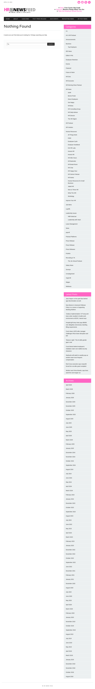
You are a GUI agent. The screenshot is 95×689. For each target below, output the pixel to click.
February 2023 (70, 541)
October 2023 (70, 507)
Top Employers (72, 47)
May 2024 (69, 482)
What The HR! (72, 193)
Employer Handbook (74, 144)
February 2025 (70, 444)
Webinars (68, 286)
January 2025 (70, 448)
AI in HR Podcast (71, 35)
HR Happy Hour (72, 171)
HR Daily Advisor (73, 112)
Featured (68, 68)
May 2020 (69, 600)
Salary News (69, 265)
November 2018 (70, 668)
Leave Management (71, 224)
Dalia (61, 8)
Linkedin (78, 2)
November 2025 (70, 406)
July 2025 (68, 423)
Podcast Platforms (71, 236)
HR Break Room (72, 164)
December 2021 (70, 571)
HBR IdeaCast (72, 216)
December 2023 (70, 503)
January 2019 (70, 659)
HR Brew (70, 105)
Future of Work (70, 72)
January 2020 (70, 617)
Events (68, 64)
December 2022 (70, 549)
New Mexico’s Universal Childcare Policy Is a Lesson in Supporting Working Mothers (76, 307)
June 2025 (69, 427)
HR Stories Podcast (73, 174)
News (67, 228)
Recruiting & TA (70, 258)
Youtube (82, 2)
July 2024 (68, 473)
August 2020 (69, 588)
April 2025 (69, 435)
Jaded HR (71, 186)
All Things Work (72, 135)
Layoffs (68, 209)
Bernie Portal (71, 96)
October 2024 (70, 461)
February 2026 (70, 393)
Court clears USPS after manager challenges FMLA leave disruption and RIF (77, 334)
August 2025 (69, 418)
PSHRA (68, 253)
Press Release (70, 241)
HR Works (71, 177)
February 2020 (70, 613)
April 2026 (69, 385)
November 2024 (70, 457)
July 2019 (68, 638)
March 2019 (69, 655)
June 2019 (69, 642)
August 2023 (69, 516)
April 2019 (69, 651)
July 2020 (68, 592)
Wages (68, 282)
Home (8, 19)
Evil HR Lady (71, 148)
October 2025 (70, 410)
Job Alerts (69, 204)
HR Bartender (72, 161)
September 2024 (71, 465)
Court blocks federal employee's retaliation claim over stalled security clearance (76, 349)
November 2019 (70, 621)
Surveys (68, 269)
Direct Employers (73, 99)
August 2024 (69, 469)
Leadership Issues (71, 213)
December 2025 (70, 402)
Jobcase (59, 9)
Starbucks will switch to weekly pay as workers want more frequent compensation (77, 358)
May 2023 (69, 528)
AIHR (69, 92)
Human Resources (71, 131)
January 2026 (70, 397)
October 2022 (70, 558)
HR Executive (70, 81)
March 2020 (69, 609)
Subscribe (25, 19)
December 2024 (70, 452)
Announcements (70, 39)
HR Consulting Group (74, 109)
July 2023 (68, 520)
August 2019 (69, 634)
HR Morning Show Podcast (74, 85)
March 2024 (69, 490)
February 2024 (70, 495)
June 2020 (69, 596)
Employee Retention (72, 59)
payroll (68, 232)
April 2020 (69, 604)
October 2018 (70, 672)
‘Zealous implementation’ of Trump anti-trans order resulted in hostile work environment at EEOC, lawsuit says (77, 316)
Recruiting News (68, 19)
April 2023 (69, 533)
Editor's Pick (69, 55)
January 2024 (70, 499)
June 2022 (69, 566)
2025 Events (54, 19)
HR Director (71, 115)
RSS (85, 2)
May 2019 (69, 647)
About (15, 19)
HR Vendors (69, 127)
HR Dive (68, 76)
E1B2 (69, 138)
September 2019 (71, 630)
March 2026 (69, 389)
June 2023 (69, 524)
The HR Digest (72, 119)
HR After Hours (72, 158)
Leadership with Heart (74, 219)
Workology (71, 196)
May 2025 (69, 431)
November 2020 (70, 583)
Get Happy (71, 102)
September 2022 (71, 562)
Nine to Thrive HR (73, 189)
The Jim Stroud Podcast (75, 261)
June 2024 (69, 478)
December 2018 (70, 664)
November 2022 (70, 554)
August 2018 (69, 676)
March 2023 (69, 537)
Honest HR (71, 151)
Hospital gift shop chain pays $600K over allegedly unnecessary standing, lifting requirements (76, 325)
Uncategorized (70, 273)
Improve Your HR (71, 200)
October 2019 (70, 626)
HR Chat (70, 167)
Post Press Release (39, 19)
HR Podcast (69, 123)
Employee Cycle (72, 141)
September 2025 (71, 414)
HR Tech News (82, 19)
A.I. (67, 31)
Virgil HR (68, 278)
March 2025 (69, 440)
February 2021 (70, 575)
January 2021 (70, 579)
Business (68, 44)
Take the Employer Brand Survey (70, 11)
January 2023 (70, 545)
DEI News (69, 51)
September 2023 (71, 511)
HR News (68, 89)
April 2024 (69, 486)
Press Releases (70, 249)
